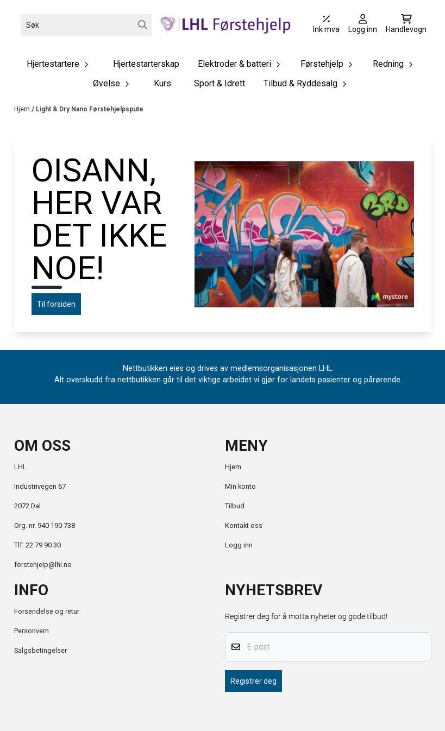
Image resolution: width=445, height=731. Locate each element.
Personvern (31, 631)
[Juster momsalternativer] (326, 25)
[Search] (142, 24)
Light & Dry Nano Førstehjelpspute (89, 109)
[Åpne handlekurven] (406, 25)
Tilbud (235, 506)
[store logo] (225, 25)
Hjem (23, 109)
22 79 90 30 (43, 545)
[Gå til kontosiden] (362, 25)
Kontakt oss (243, 525)
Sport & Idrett (219, 83)
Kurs (162, 83)
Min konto (240, 486)
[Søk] (86, 25)
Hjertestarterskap (146, 64)
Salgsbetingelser (40, 650)
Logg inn (239, 545)
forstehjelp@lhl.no (43, 564)
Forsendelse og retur (46, 611)
